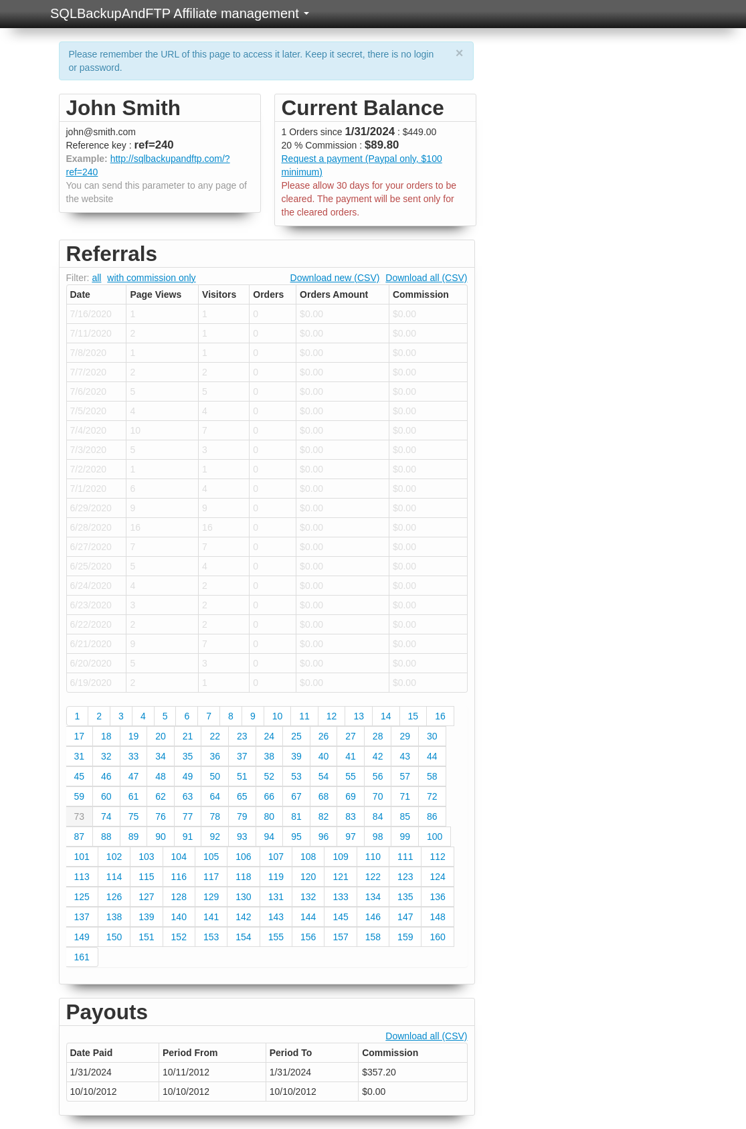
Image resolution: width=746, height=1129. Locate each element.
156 (308, 937)
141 (211, 916)
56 (378, 776)
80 (269, 816)
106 (243, 856)
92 (214, 836)
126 (114, 896)
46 (106, 776)
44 (432, 756)
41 (350, 756)
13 (358, 716)
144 (308, 916)
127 (146, 896)
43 (404, 756)
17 (79, 736)
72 (432, 796)
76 (160, 816)
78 (214, 816)
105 (211, 856)
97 (350, 836)
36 (214, 756)
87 (79, 836)
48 (160, 776)
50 (214, 776)
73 (79, 816)
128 (179, 896)
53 (296, 776)
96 (323, 836)
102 (114, 856)
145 (340, 916)
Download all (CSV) (426, 277)
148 (437, 916)
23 (242, 736)
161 (82, 957)
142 (243, 916)
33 (133, 756)
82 (323, 816)
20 (160, 736)
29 (404, 736)
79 (242, 816)
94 (269, 836)
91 (188, 836)
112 (437, 856)
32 (106, 756)
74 (106, 816)
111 (405, 856)
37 (242, 756)
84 (378, 816)
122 (373, 876)
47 (133, 776)
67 (296, 796)
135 (405, 896)
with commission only (151, 277)
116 (179, 876)
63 (188, 796)
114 (114, 876)
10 (277, 716)
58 (432, 776)
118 (243, 876)
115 (146, 876)
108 (308, 856)
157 (340, 937)
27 (350, 736)
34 (160, 756)
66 (269, 796)
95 (296, 836)
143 (276, 916)
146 (373, 916)
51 (242, 776)
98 (378, 836)
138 (114, 916)
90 (160, 836)
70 (378, 796)
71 (404, 796)
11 (304, 716)
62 (160, 796)
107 (276, 856)
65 (242, 796)
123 (405, 876)
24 (269, 736)
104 (179, 856)
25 (296, 736)
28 (378, 736)
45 (79, 776)
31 (79, 756)
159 (405, 937)
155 (276, 937)
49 (188, 776)
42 (378, 756)
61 (133, 796)
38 (269, 756)
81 (296, 816)
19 (133, 736)
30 (432, 736)
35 (188, 756)
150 (114, 937)
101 (82, 856)
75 (133, 816)
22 (214, 736)
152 (179, 937)
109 (340, 856)
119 (276, 876)
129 (211, 896)
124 (437, 876)
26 (323, 736)
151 (146, 937)
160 (437, 937)
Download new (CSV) (335, 277)
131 (276, 896)
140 (179, 916)
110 (373, 856)
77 (188, 816)
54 (323, 776)
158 (373, 937)
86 (432, 816)
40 (323, 756)
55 (350, 776)
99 (404, 836)
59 (79, 796)
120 (308, 876)
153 (211, 937)
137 (82, 916)
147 (405, 916)
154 (243, 937)
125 (82, 896)
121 (340, 876)
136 (437, 896)
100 (434, 836)
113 (82, 876)
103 (146, 856)
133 (340, 896)
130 (243, 896)
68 (323, 796)
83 (350, 816)
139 (146, 916)
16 (440, 716)
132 (308, 896)
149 (82, 937)
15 (413, 716)
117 (211, 876)
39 (296, 756)
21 (188, 736)
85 (404, 816)
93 (242, 836)
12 (332, 716)
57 (404, 776)
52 (269, 776)
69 (350, 796)
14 (386, 716)
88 (106, 836)
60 (106, 796)
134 (373, 896)
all (96, 277)
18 (106, 736)
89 (133, 836)
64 (214, 796)
